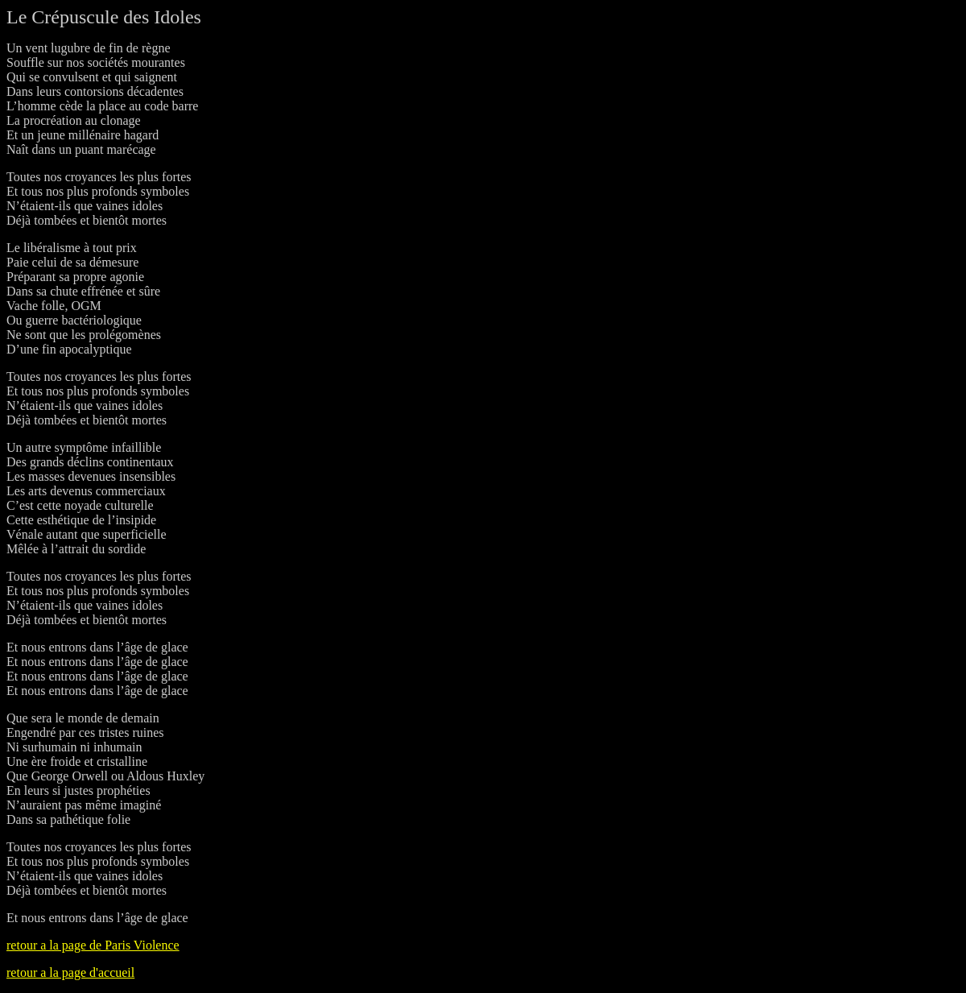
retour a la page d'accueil (70, 972)
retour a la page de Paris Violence (93, 945)
